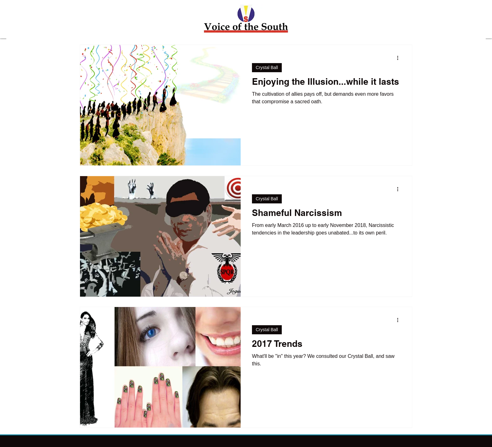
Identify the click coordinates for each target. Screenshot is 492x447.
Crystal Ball (267, 67)
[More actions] (400, 58)
